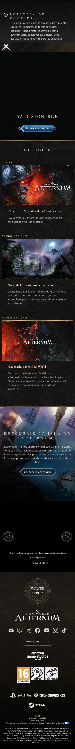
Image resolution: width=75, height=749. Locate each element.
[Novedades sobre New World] (37, 340)
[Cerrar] (70, 4)
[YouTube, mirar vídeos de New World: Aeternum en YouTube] (46, 630)
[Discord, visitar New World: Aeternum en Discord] (11, 630)
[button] (8, 536)
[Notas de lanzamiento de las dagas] (37, 259)
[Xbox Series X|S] (49, 695)
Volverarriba (37, 591)
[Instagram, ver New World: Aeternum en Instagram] (55, 630)
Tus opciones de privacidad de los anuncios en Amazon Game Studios (37, 723)
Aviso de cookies (38, 720)
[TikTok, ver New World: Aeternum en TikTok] (64, 630)
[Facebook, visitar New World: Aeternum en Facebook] (37, 630)
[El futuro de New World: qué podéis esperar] (37, 185)
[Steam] (37, 705)
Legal (37, 716)
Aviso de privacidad (37, 718)
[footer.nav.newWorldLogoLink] (37, 620)
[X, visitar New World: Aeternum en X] (28, 630)
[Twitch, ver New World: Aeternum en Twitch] (20, 630)
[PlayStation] (21, 695)
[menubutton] (71, 47)
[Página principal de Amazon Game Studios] (37, 656)
